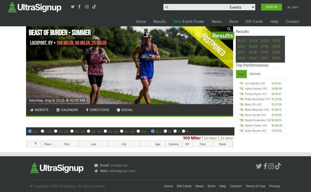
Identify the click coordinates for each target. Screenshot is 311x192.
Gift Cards (254, 21)
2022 (276, 40)
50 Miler (210, 138)
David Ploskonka (255, 120)
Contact (292, 21)
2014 (276, 52)
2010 (276, 58)
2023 (265, 40)
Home (141, 21)
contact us (119, 165)
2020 (253, 46)
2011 (264, 58)
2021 (241, 46)
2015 (264, 52)
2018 (276, 46)
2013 (241, 58)
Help (274, 21)
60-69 (129, 131)
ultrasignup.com (122, 171)
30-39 (80, 131)
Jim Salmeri (252, 83)
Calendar (67, 110)
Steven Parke (253, 125)
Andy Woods (252, 130)
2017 (241, 52)
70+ (144, 131)
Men (241, 74)
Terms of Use (255, 186)
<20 (48, 131)
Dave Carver (252, 115)
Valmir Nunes (253, 88)
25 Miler (226, 138)
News (217, 21)
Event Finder (188, 21)
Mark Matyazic (254, 109)
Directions (97, 110)
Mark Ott (250, 104)
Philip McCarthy (254, 99)
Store (233, 21)
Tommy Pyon (253, 93)
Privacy (274, 186)
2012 (253, 58)
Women (255, 74)
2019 (264, 46)
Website (39, 110)
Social (125, 110)
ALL (36, 131)
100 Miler (192, 137)
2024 (253, 40)
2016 (253, 52)
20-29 (63, 131)
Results (159, 21)
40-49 (96, 131)
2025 (241, 40)
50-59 (113, 131)
